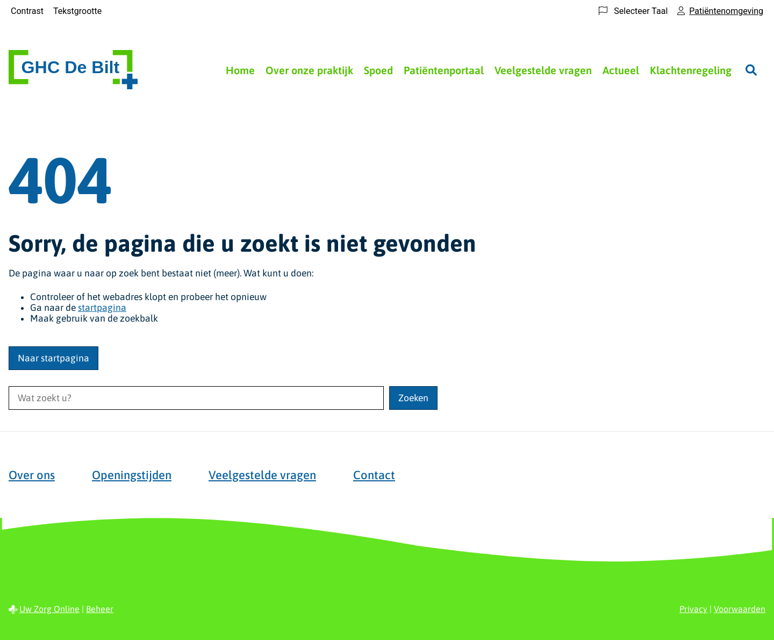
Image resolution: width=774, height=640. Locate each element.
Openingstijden (131, 475)
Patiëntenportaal (444, 70)
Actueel (621, 70)
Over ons (32, 475)
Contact (374, 475)
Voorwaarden (739, 609)
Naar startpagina (53, 358)
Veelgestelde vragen (543, 70)
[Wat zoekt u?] (196, 398)
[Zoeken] (751, 69)
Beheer (99, 609)
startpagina (102, 307)
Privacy (693, 609)
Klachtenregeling (691, 70)
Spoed (378, 70)
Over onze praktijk (309, 70)
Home (240, 70)
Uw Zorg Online (49, 609)
